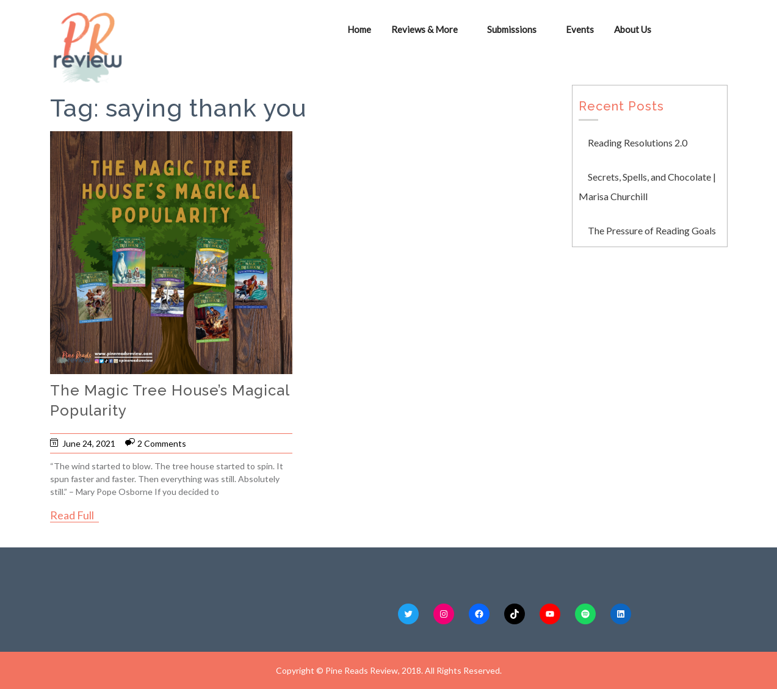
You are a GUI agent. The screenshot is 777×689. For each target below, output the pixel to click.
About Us (632, 29)
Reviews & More (424, 29)
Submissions (512, 29)
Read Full (72, 515)
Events (580, 29)
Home (359, 29)
